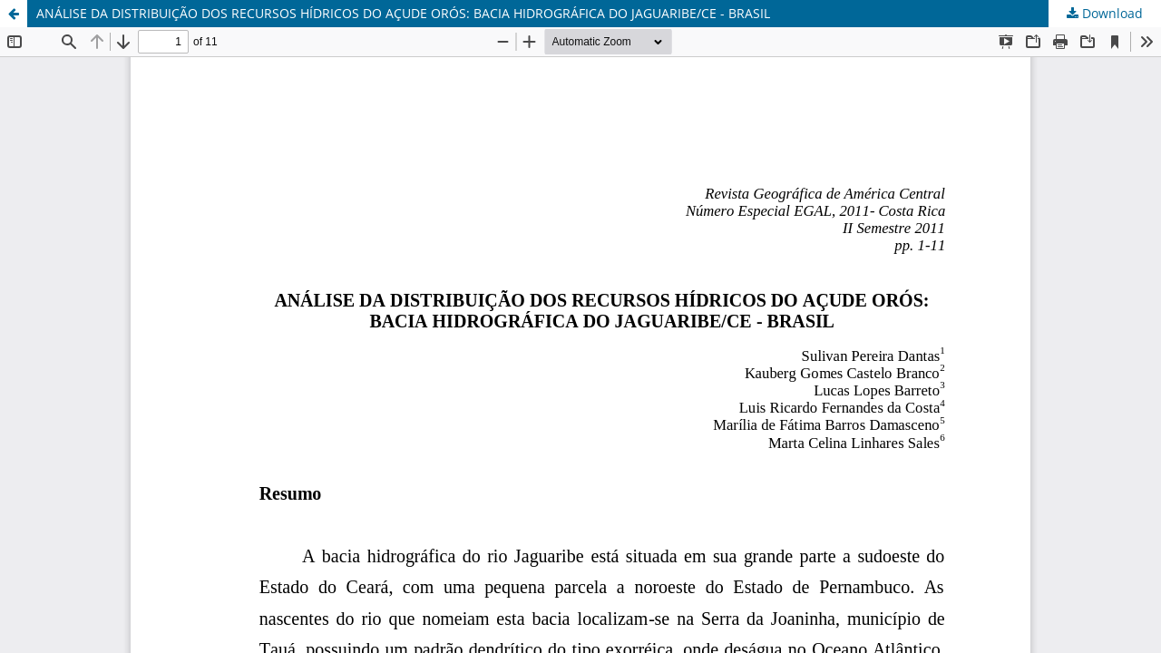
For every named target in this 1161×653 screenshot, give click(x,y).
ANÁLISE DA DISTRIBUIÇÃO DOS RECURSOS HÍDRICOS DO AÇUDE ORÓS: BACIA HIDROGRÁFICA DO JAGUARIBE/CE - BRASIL (403, 13)
